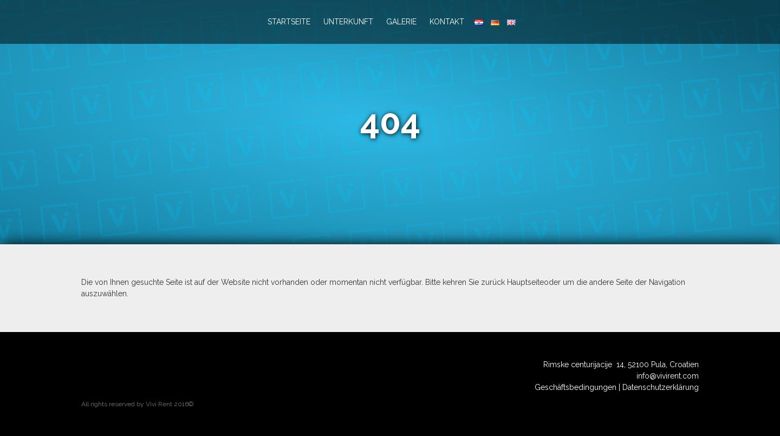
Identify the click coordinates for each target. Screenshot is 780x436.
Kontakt (447, 21)
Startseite (289, 21)
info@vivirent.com (667, 376)
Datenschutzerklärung (660, 387)
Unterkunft (348, 21)
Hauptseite (525, 282)
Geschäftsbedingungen (575, 387)
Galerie (401, 21)
